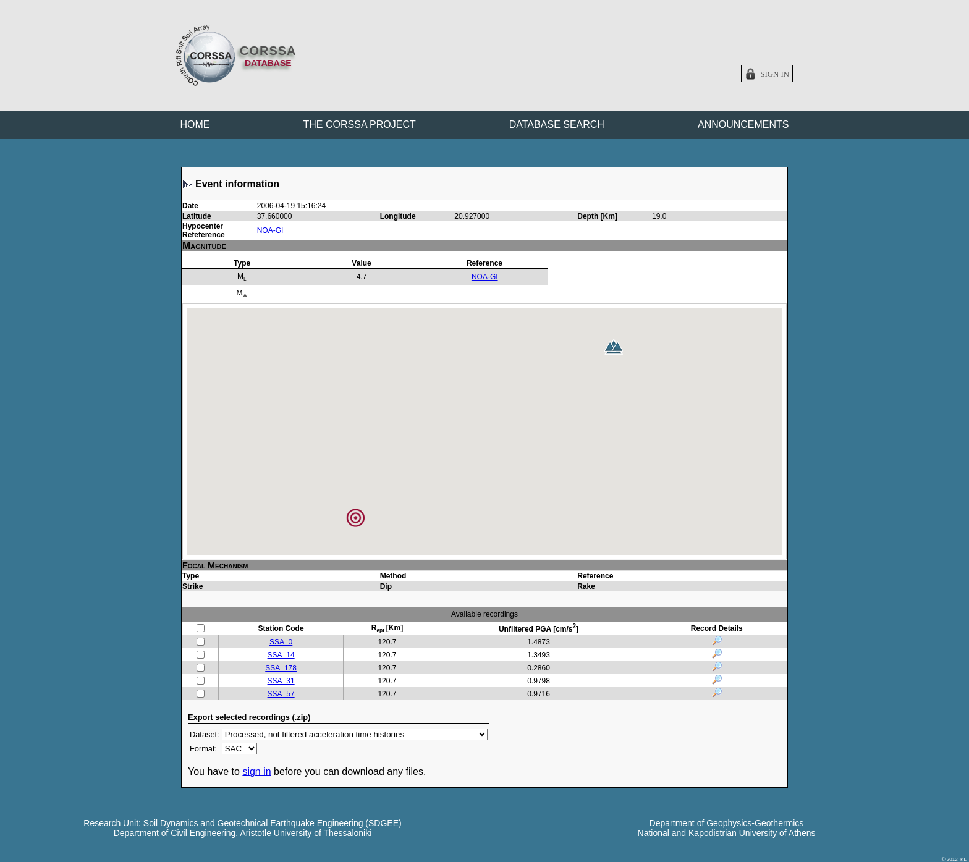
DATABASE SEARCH (556, 124)
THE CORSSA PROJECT (359, 124)
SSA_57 (281, 694)
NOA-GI (270, 230)
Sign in (774, 74)
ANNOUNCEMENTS (743, 124)
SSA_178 (281, 668)
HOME (195, 124)
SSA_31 (281, 681)
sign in (256, 771)
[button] (613, 347)
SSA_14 (281, 655)
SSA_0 (280, 642)
